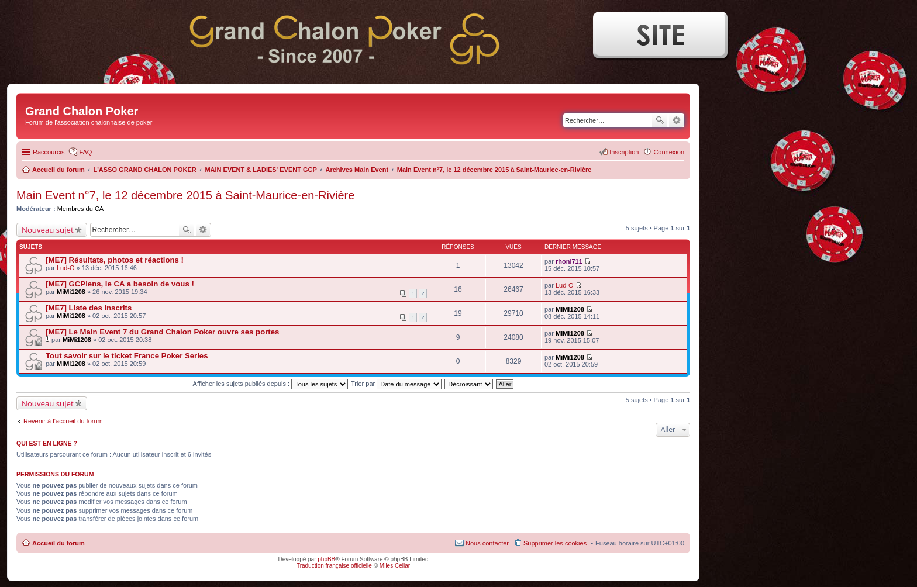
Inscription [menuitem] (624, 152)
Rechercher (659, 120)
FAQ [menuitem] (85, 152)
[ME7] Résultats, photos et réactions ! (115, 259)
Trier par (396, 383)
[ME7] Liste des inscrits (89, 307)
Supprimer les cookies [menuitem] (555, 543)
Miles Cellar (395, 565)
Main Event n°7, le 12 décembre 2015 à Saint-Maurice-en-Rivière (185, 195)
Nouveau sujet (48, 230)
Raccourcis (48, 152)
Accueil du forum (58, 543)
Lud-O (66, 267)
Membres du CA (80, 208)
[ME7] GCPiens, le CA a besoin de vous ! (120, 283)
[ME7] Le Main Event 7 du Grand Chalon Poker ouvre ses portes (162, 331)
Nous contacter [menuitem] (487, 543)
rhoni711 (569, 261)
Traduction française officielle (334, 565)
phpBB (326, 559)
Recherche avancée (676, 120)
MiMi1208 (71, 291)
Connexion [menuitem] (668, 152)
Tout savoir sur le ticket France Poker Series (127, 355)
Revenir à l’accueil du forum (63, 420)
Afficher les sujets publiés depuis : (271, 383)
